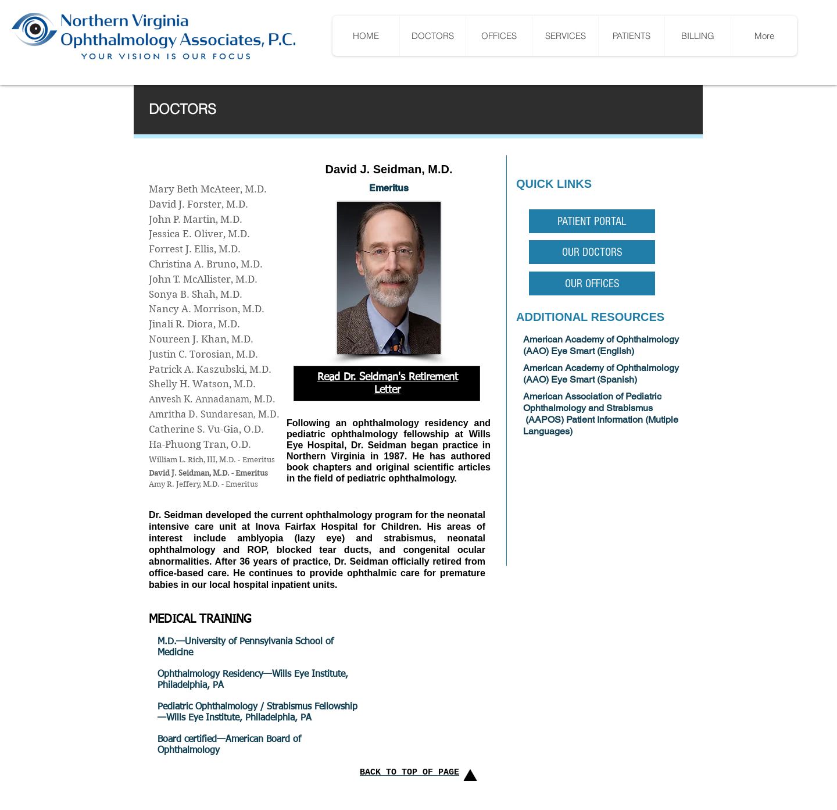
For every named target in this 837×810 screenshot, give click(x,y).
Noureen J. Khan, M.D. (201, 339)
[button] (631, 36)
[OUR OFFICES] (592, 283)
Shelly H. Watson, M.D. (202, 384)
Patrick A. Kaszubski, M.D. (210, 369)
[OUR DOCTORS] (592, 252)
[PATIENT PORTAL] (592, 221)
